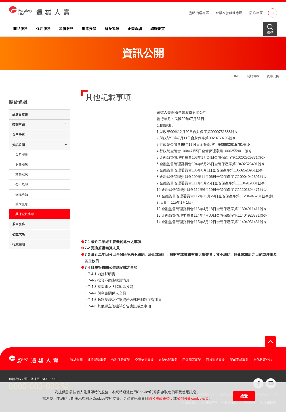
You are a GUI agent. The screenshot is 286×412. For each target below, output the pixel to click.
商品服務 (20, 29)
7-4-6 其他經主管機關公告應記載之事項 (119, 306)
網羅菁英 (157, 29)
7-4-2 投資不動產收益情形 (109, 280)
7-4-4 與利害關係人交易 (107, 293)
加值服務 (66, 29)
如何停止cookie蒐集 (193, 398)
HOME (235, 76)
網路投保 (89, 29)
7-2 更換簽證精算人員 (102, 248)
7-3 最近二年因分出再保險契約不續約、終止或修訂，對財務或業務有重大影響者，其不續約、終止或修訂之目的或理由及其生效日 (181, 258)
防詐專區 (256, 13)
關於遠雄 (112, 29)
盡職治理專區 (199, 13)
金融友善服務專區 (229, 13)
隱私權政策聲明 (160, 398)
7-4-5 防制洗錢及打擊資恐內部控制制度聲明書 (125, 300)
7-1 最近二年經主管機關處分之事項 (113, 242)
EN (273, 13)
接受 (244, 396)
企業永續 (135, 29)
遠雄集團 (76, 359)
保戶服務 (43, 29)
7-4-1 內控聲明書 (101, 274)
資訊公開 (273, 76)
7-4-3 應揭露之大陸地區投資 (110, 287)
